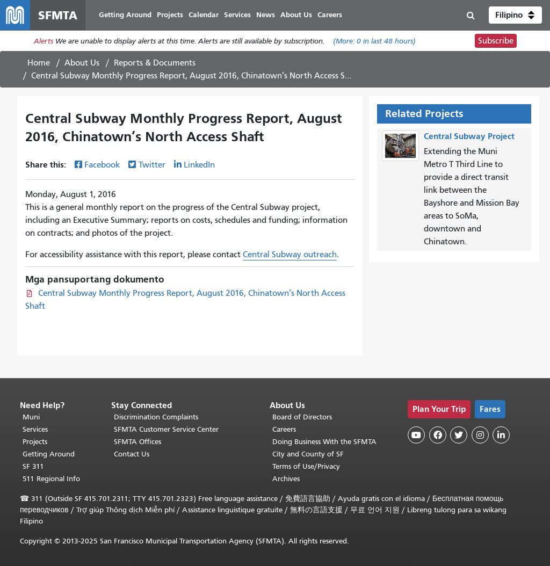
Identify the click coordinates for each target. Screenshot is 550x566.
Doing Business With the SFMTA (324, 441)
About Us (81, 63)
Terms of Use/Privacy (306, 466)
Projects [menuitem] (170, 14)
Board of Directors (302, 417)
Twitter (152, 165)
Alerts (43, 41)
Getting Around (49, 454)
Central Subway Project (469, 136)
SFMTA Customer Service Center (166, 429)
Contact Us (131, 454)
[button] (515, 15)
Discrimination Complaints (156, 417)
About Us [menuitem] (296, 14)
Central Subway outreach (290, 254)
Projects (35, 441)
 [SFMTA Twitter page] (458, 435)
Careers (284, 429)
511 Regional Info (51, 478)
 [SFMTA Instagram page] (480, 435)
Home (38, 63)
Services (35, 429)
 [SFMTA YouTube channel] (416, 435)
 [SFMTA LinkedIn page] (501, 435)
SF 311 (33, 466)
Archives (286, 478)
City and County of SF (308, 454)
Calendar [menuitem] (204, 14)
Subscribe (495, 41)
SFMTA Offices (137, 441)
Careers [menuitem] (329, 14)
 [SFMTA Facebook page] (437, 435)
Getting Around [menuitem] (125, 14)
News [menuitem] (265, 14)
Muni (31, 417)
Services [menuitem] (237, 14)
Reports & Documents (155, 63)
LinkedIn (199, 165)
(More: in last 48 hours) (374, 41)
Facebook (102, 165)
